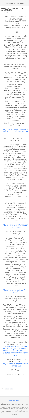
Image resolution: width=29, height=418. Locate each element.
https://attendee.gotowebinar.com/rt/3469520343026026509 (15, 130)
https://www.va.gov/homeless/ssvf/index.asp (15, 226)
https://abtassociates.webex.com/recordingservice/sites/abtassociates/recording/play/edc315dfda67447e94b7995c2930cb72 (15, 350)
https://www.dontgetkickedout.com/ (15, 291)
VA (11, 388)
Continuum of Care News (14, 4)
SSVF (7, 388)
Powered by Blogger (14, 400)
